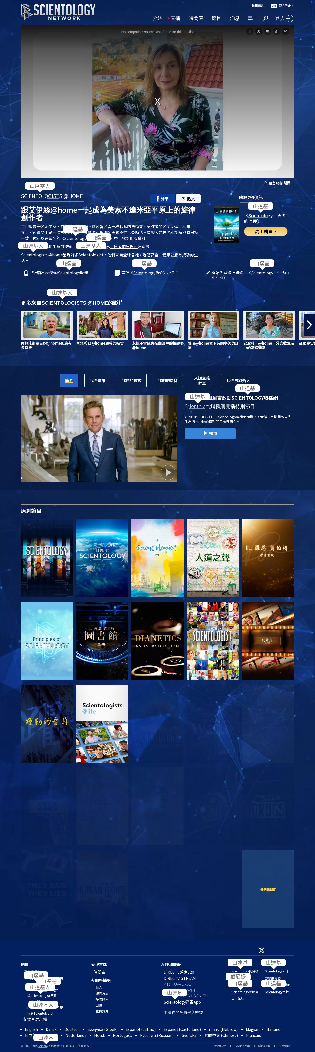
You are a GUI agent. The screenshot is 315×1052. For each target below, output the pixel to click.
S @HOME (52, 196)
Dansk (51, 1029)
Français (253, 1035)
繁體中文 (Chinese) (221, 1035)
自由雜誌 (237, 998)
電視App (182, 1002)
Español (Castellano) (182, 1029)
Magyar (252, 1029)
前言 (99, 987)
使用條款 (220, 1046)
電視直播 (99, 964)
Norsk (99, 1035)
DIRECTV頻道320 (179, 972)
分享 (163, 199)
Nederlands (75, 1035)
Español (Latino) (141, 1029)
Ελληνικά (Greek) (102, 1029)
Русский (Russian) (157, 1035)
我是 (40, 1013)
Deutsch (71, 1029)
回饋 (99, 1005)
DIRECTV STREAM (180, 978)
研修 (277, 971)
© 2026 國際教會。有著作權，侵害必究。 (56, 1046)
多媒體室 (102, 999)
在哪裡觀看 (171, 964)
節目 (216, 17)
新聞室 (245, 991)
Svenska (189, 1035)
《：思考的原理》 (111, 246)
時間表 (196, 17)
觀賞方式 (102, 993)
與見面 (42, 995)
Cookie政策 (242, 1046)
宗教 (277, 991)
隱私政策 (264, 1046)
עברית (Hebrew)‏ (223, 1029)
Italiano (274, 1029)
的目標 (245, 971)
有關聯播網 (101, 980)
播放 (210, 433)
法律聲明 (284, 1046)
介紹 (157, 17)
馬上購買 (266, 231)
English (31, 1029)
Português (122, 1035)
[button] (309, 325)
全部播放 (268, 889)
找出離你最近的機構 (59, 272)
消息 (235, 17)
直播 (175, 17)
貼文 (188, 199)
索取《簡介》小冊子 (150, 272)
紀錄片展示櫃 (35, 1019)
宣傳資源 (102, 1011)
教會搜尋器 (273, 978)
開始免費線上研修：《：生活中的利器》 (250, 275)
